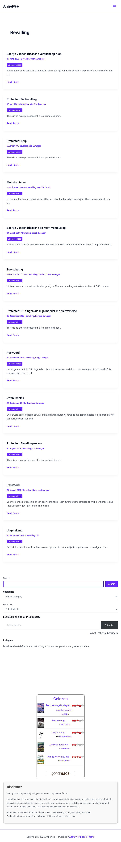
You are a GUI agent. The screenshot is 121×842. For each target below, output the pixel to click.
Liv (46, 187)
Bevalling (25, 59)
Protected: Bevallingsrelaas (24, 443)
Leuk (48, 274)
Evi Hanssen (65, 745)
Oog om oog (58, 728)
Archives (7, 604)
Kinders (42, 274)
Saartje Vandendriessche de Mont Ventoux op (36, 227)
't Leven (23, 187)
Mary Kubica (65, 721)
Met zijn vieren (16, 182)
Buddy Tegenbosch (65, 733)
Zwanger (40, 59)
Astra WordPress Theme (81, 833)
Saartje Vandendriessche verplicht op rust (34, 54)
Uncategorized (14, 65)
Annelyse (11, 6)
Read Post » (13, 82)
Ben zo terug (58, 716)
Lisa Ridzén (65, 710)
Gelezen (60, 695)
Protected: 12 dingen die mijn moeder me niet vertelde (42, 311)
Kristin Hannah (65, 757)
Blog (37, 357)
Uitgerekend (14, 530)
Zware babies (15, 398)
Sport (32, 59)
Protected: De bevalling (22, 99)
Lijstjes (38, 316)
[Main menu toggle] (114, 6)
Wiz (35, 104)
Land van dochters (58, 741)
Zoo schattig (15, 269)
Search (6, 578)
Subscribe (109, 625)
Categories (8, 592)
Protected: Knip (17, 141)
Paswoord (13, 352)
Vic (31, 104)
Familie (40, 187)
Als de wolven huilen (58, 753)
